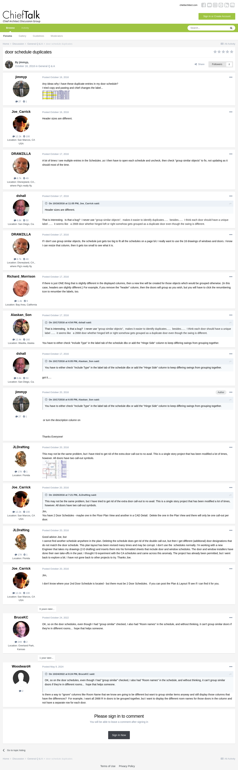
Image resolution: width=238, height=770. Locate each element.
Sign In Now (119, 735)
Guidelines (38, 36)
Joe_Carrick (21, 112)
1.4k (18, 301)
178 (18, 471)
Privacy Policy (127, 766)
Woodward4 (21, 666)
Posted (55, 77)
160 (26, 339)
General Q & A (46, 66)
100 (26, 136)
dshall (21, 196)
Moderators (57, 36)
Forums (7, 36)
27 (18, 101)
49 (25, 178)
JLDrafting (21, 447)
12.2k (16, 136)
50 (25, 220)
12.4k (16, 339)
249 (18, 642)
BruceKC (21, 617)
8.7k (17, 178)
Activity (25, 27)
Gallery (22, 36)
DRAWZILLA (21, 154)
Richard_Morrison (21, 276)
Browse (10, 29)
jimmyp (23, 62)
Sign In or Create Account (216, 16)
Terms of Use (107, 766)
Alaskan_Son (21, 315)
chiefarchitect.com (188, 5)
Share (199, 64)
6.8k (17, 220)
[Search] (207, 27)
